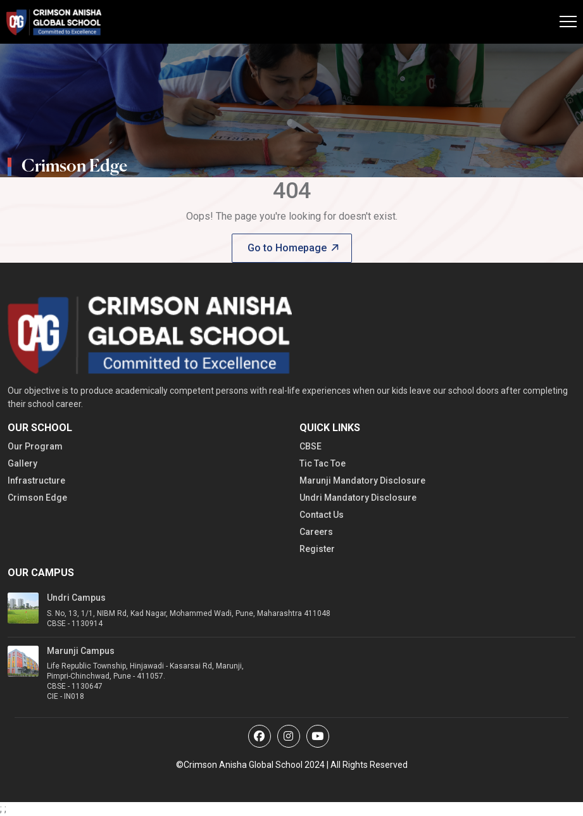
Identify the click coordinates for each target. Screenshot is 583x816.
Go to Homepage (293, 248)
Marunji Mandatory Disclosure (362, 480)
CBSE (310, 446)
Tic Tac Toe (322, 463)
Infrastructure (36, 480)
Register (317, 549)
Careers (316, 532)
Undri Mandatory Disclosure (358, 498)
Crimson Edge (37, 498)
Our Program (35, 446)
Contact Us (321, 515)
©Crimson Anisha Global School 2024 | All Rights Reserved (292, 765)
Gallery (22, 463)
